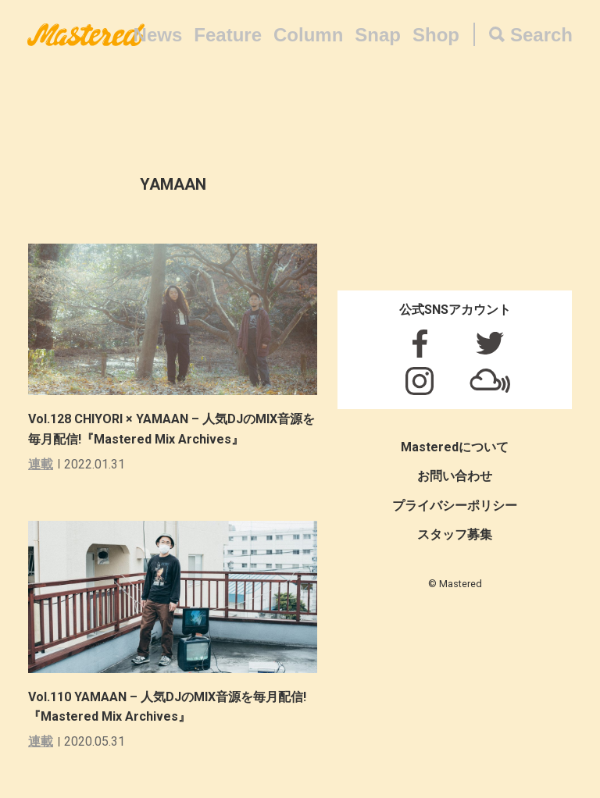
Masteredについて (455, 447)
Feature (228, 34)
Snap (378, 34)
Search (541, 34)
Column (308, 34)
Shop (435, 34)
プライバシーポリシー (454, 505)
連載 (40, 464)
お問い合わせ (454, 475)
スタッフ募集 (454, 534)
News (158, 34)
